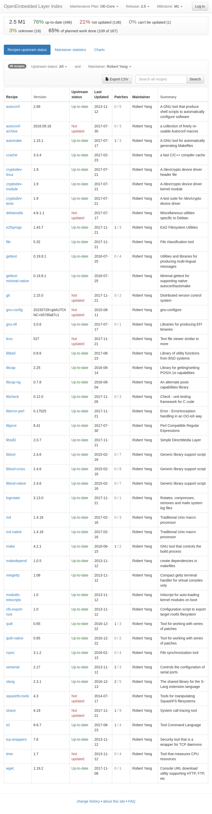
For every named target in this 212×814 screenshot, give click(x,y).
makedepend (16, 561)
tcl (8, 725)
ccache (11, 155)
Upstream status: (49, 66)
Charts (99, 50)
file (8, 242)
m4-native (14, 532)
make (10, 546)
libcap (10, 368)
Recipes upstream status (27, 50)
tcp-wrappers (16, 739)
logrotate (13, 498)
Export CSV (116, 79)
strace (11, 710)
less (9, 339)
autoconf (13, 107)
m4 (8, 517)
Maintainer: (109, 66)
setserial (12, 667)
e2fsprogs (14, 227)
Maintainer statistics (70, 50)
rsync (10, 653)
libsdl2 (11, 440)
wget (10, 768)
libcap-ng (13, 382)
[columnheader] (17, 94)
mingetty (13, 575)
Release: (138, 6)
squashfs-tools (17, 696)
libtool (10, 454)
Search (195, 79)
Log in (200, 6)
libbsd (10, 353)
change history (88, 801)
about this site (114, 801)
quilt (9, 624)
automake (14, 141)
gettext (11, 256)
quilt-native (14, 638)
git (8, 295)
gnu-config (14, 310)
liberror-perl (15, 411)
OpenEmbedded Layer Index (33, 6)
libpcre (11, 425)
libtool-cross (15, 469)
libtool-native (16, 483)
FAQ (131, 801)
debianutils (14, 213)
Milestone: (170, 6)
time (9, 754)
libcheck (12, 397)
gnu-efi (11, 324)
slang (10, 682)
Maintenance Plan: (94, 6)
